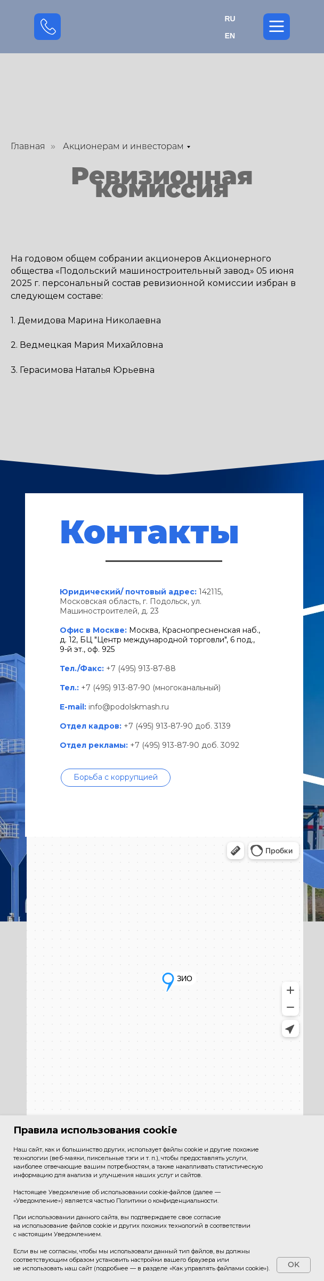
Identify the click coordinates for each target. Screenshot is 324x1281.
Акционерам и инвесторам (123, 146)
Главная (28, 146)
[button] (116, 778)
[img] (162, 26)
